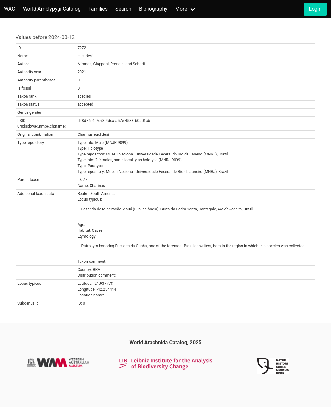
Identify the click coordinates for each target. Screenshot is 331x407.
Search (123, 9)
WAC (9, 9)
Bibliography (153, 9)
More (181, 9)
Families (98, 9)
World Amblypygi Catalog (52, 9)
